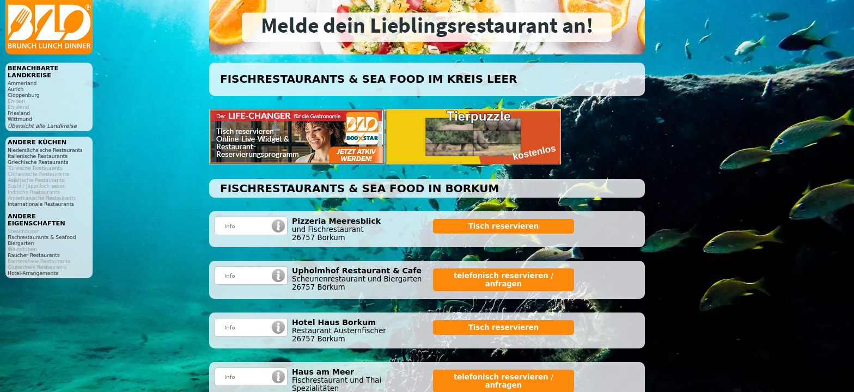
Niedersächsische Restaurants (45, 150)
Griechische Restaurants (38, 162)
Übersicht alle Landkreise (42, 126)
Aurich (15, 89)
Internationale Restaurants (41, 204)
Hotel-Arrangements (33, 273)
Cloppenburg (24, 95)
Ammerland (22, 83)
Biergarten (21, 243)
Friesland (19, 113)
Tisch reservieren (503, 226)
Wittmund (20, 119)
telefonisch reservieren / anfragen (503, 280)
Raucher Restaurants (34, 255)
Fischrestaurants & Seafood (42, 237)
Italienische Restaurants (38, 156)
